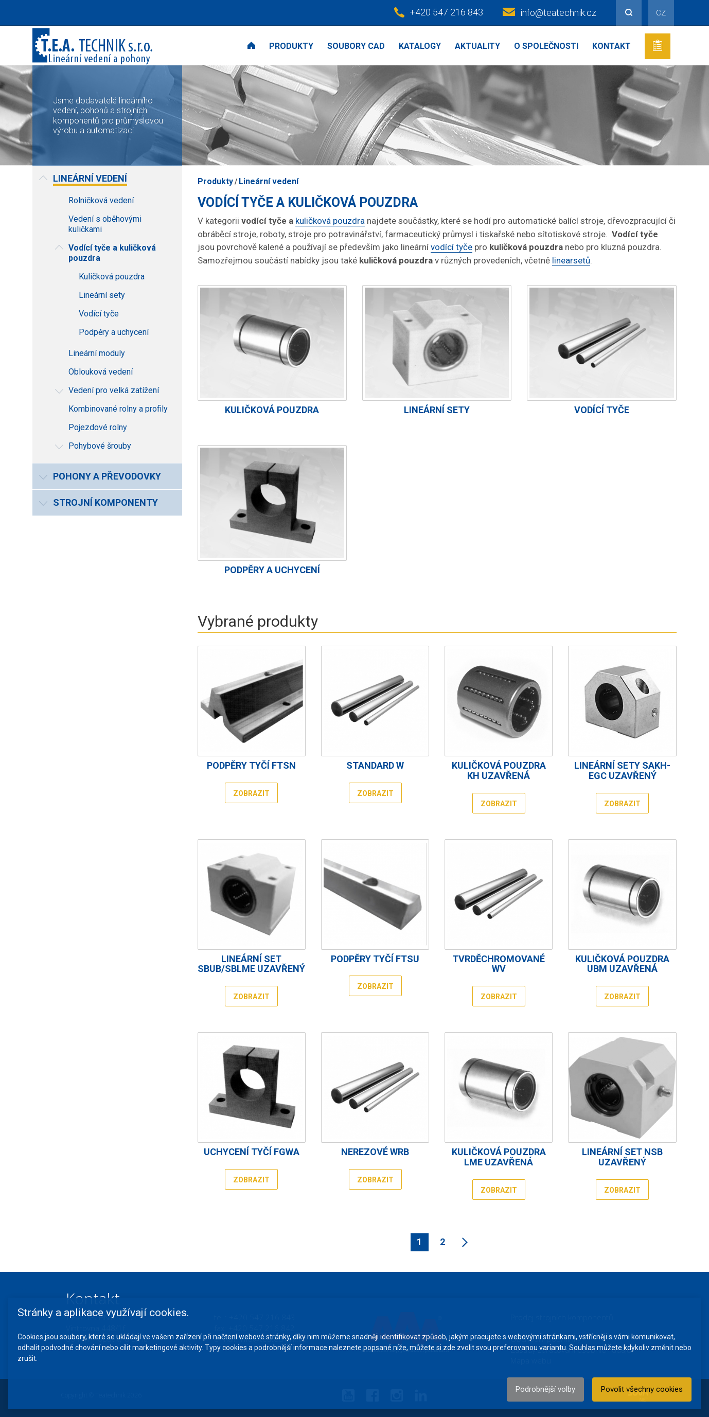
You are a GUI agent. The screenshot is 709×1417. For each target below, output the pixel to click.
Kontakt (611, 46)
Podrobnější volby (545, 1389)
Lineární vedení (268, 181)
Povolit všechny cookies (642, 1389)
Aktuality (477, 46)
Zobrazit (251, 793)
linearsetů (571, 260)
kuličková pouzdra (330, 221)
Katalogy (420, 46)
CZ (661, 12)
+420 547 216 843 (446, 12)
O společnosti (546, 46)
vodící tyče (451, 247)
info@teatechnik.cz (558, 12)
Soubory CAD (356, 46)
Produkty (291, 46)
